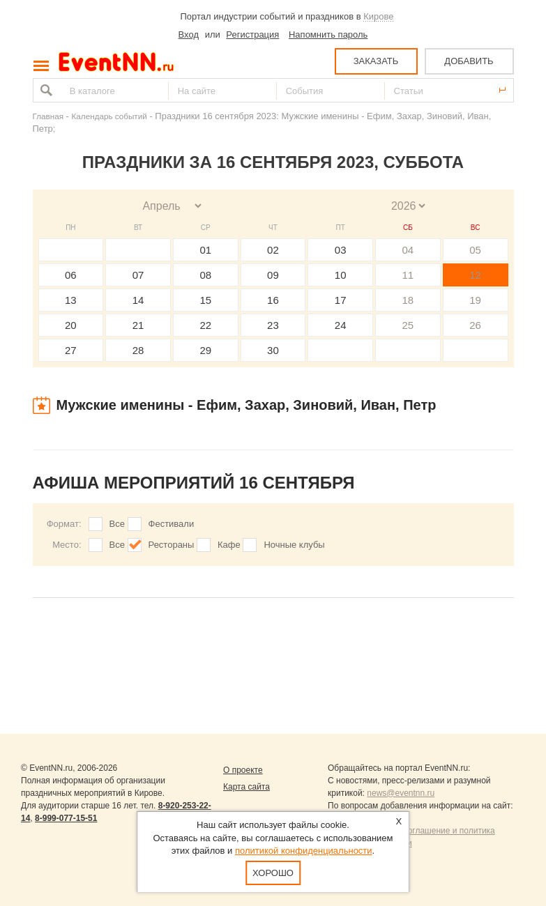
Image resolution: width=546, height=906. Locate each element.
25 (408, 325)
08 (205, 275)
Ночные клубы (294, 544)
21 (138, 325)
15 (205, 300)
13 (71, 300)
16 (273, 300)
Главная (48, 116)
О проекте (243, 770)
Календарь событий (109, 116)
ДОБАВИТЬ (468, 61)
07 (138, 275)
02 (273, 250)
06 (71, 275)
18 (408, 300)
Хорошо (273, 873)
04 (408, 250)
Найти (44, 90)
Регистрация (252, 34)
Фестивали (172, 524)
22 (205, 325)
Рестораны (172, 544)
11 (408, 275)
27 (71, 350)
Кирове (378, 16)
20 (71, 325)
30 (273, 350)
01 (205, 250)
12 (475, 275)
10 (341, 275)
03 (341, 250)
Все (117, 524)
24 (341, 325)
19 (475, 300)
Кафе (229, 544)
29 (205, 350)
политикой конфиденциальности (303, 850)
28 (138, 350)
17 (341, 300)
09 (273, 275)
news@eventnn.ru (400, 793)
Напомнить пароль (328, 34)
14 (138, 300)
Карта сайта (246, 787)
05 (475, 250)
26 (475, 325)
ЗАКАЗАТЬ (376, 61)
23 (273, 325)
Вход (189, 34)
